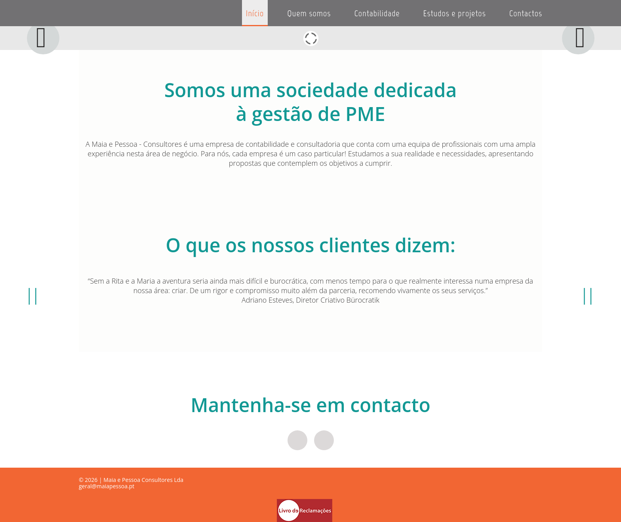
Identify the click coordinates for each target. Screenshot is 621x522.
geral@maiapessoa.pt (106, 486)
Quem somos (309, 13)
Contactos (525, 13)
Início (255, 13)
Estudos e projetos (454, 13)
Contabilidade (377, 13)
